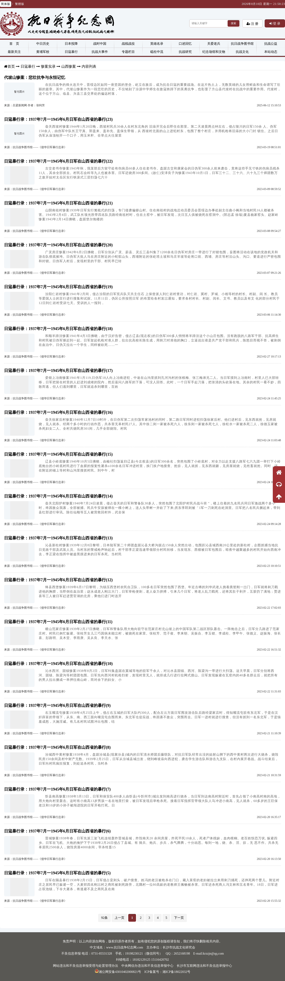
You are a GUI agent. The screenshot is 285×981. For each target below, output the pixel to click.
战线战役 (128, 43)
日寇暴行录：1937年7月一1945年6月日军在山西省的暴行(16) (58, 412)
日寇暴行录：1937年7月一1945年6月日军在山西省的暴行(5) (57, 873)
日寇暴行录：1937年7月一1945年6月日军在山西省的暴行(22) (58, 161)
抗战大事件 (100, 51)
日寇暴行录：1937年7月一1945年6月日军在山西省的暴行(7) (57, 789)
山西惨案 (68, 66)
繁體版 (19, 3)
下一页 (179, 917)
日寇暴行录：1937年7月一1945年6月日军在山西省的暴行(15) (58, 454)
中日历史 (42, 43)
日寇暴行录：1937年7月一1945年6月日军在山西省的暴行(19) (58, 287)
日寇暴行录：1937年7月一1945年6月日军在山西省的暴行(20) (58, 245)
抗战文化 (242, 51)
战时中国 (99, 43)
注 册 (254, 23)
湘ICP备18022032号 (176, 971)
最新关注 (14, 51)
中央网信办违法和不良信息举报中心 (147, 965)
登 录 (276, 23)
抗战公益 (270, 43)
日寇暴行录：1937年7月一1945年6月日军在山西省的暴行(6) (57, 831)
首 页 (14, 43)
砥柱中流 (156, 51)
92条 (104, 917)
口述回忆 (185, 43)
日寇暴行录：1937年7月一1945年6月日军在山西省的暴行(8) (57, 747)
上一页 (119, 917)
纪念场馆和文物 (213, 51)
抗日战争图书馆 (242, 43)
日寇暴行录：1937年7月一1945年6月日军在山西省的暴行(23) (58, 119)
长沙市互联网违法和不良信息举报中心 (204, 965)
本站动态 (270, 51)
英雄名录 (156, 43)
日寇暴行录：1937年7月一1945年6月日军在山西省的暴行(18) (58, 328)
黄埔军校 (42, 51)
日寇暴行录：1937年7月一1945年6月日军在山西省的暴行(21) (58, 203)
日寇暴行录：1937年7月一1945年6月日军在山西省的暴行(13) (58, 538)
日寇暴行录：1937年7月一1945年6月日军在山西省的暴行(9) (57, 705)
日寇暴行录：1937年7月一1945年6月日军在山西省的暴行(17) (58, 370)
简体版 (5, 3)
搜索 (233, 23)
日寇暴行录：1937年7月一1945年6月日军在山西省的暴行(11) (58, 621)
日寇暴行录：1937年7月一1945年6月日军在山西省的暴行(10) (58, 663)
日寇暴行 (71, 51)
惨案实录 (48, 66)
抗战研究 (185, 51)
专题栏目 (128, 51)
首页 (11, 66)
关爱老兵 (213, 43)
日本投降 (71, 43)
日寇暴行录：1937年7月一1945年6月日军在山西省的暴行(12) (58, 580)
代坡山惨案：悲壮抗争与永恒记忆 (34, 77)
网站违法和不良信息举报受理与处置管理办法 (85, 965)
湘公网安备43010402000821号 (118, 971)
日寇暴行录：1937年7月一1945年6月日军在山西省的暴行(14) (58, 496)
